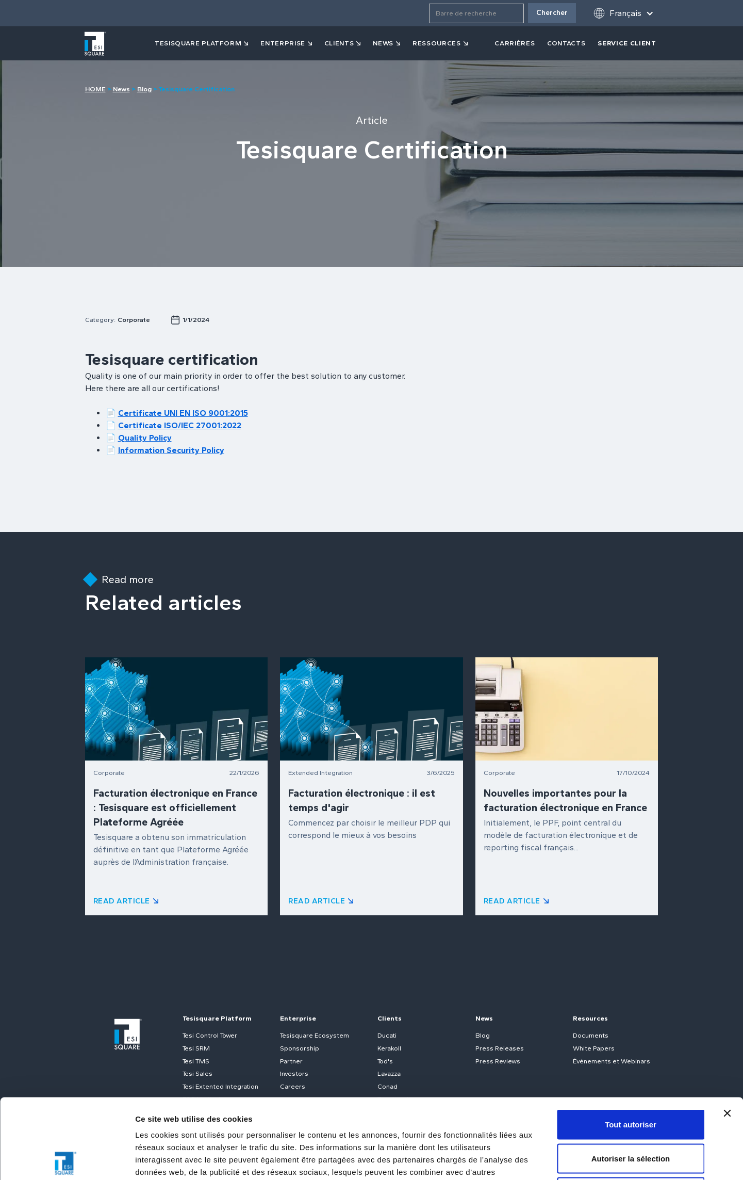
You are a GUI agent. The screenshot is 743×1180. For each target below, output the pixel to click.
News (121, 89)
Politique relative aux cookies (346, 1116)
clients (339, 43)
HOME (95, 89)
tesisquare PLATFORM (198, 43)
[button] (623, 13)
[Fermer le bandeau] (727, 1033)
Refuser (630, 1112)
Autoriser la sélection (630, 1078)
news (383, 43)
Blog (144, 89)
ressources (436, 43)
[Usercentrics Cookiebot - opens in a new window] (67, 1160)
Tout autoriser (630, 1044)
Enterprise (282, 43)
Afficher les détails (568, 1159)
